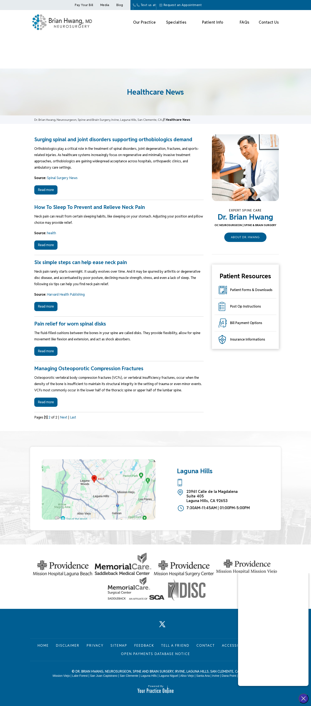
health (51, 233)
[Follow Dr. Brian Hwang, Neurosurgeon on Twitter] (162, 626)
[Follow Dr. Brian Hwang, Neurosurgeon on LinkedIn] (149, 626)
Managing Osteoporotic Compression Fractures (88, 368)
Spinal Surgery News (62, 178)
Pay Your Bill (84, 5)
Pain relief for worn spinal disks (70, 324)
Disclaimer (67, 645)
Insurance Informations (247, 339)
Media (104, 5)
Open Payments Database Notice (155, 654)
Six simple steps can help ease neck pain (80, 262)
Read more (46, 190)
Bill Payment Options (246, 323)
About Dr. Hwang (245, 237)
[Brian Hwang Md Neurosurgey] (62, 21)
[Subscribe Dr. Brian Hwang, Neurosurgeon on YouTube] (176, 626)
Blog (119, 5)
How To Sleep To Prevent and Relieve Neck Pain (89, 207)
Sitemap (119, 645)
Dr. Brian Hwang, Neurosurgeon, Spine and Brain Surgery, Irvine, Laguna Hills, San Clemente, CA (98, 120)
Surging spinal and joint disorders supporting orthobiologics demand (113, 139)
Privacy (95, 645)
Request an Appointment (183, 5)
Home (43, 645)
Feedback (144, 645)
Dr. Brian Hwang (245, 217)
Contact (205, 645)
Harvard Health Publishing (66, 294)
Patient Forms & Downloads (251, 290)
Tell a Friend (175, 645)
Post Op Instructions (245, 306)
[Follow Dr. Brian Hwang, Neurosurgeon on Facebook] (135, 626)
